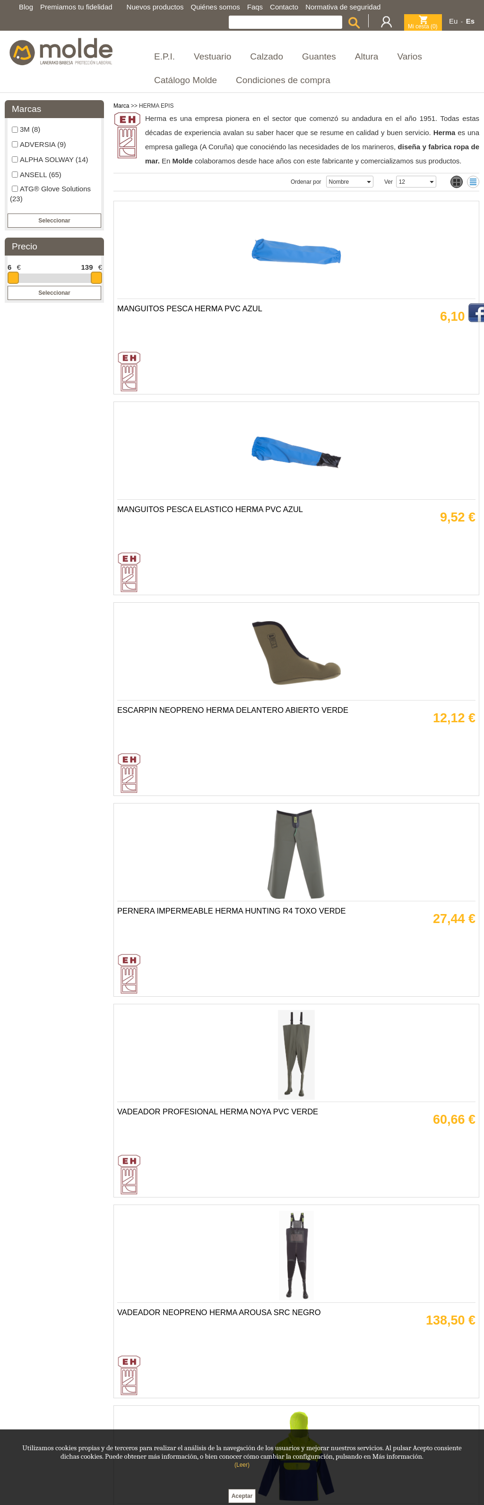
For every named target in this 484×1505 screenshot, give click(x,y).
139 (87, 267)
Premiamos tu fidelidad (76, 7)
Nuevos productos (155, 7)
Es (470, 21)
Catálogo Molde (185, 80)
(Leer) (242, 1465)
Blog (26, 7)
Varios (409, 56)
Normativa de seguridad (342, 7)
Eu (453, 21)
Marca (121, 106)
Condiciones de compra (283, 80)
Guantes (319, 56)
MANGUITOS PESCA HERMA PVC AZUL (193, 338)
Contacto (284, 7)
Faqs (255, 7)
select (368, 182)
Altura (367, 56)
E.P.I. (164, 56)
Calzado (266, 56)
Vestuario (212, 56)
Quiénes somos (215, 7)
